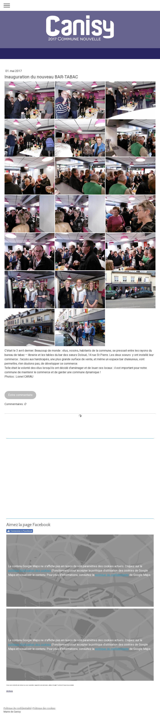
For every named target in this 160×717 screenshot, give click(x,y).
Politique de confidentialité (17, 708)
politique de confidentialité (112, 575)
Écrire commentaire (20, 395)
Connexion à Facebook (19, 530)
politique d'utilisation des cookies (29, 570)
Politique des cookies (44, 708)
